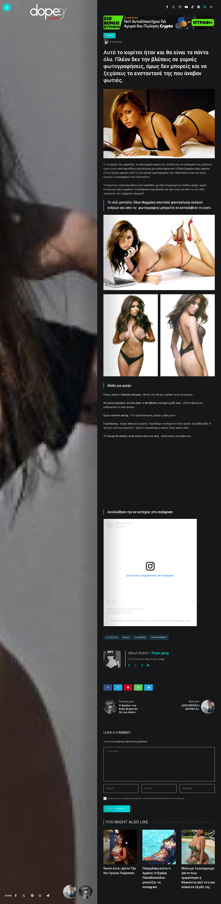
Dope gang (116, 42)
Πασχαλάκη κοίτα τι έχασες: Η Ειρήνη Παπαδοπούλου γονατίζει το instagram (156, 878)
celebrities (111, 637)
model (126, 637)
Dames (109, 35)
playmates (140, 637)
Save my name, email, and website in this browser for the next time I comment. (146, 798)
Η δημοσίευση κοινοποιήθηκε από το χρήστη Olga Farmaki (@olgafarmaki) (150, 620)
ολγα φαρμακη (159, 637)
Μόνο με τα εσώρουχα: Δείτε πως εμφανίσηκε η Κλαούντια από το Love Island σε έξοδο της (198, 878)
